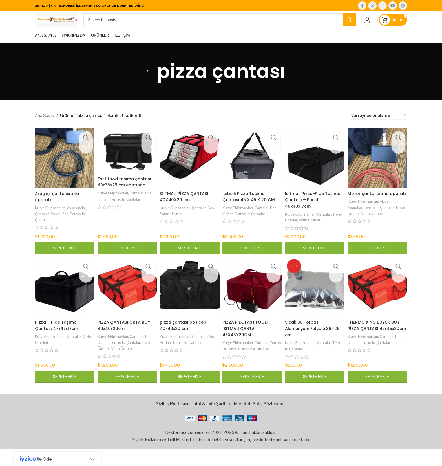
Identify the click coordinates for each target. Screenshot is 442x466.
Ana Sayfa (44, 128)
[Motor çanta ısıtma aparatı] (378, 170)
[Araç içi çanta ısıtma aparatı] (63, 170)
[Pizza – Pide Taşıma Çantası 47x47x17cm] (63, 299)
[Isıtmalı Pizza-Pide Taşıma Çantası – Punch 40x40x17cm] (315, 170)
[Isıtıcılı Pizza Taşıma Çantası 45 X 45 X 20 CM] (252, 170)
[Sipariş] (379, 128)
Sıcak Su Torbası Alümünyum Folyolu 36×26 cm (309, 339)
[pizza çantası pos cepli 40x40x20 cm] (189, 299)
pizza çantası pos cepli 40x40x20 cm (187, 336)
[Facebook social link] (362, 6)
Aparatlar (358, 224)
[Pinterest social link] (403, 6)
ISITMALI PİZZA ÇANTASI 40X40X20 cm (187, 207)
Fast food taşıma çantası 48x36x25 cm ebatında (122, 196)
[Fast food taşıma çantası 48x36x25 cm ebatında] (126, 162)
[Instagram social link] (382, 6)
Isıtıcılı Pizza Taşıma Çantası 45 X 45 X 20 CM (252, 207)
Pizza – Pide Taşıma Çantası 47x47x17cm (58, 336)
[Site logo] (70, 26)
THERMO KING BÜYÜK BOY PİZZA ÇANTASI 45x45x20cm (378, 339)
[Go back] (150, 84)
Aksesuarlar (79, 218)
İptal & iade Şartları (211, 421)
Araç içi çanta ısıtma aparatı (58, 207)
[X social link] (372, 6)
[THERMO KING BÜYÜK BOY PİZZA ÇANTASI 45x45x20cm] (378, 299)
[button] (63, 259)
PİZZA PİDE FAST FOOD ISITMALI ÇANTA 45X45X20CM (248, 339)
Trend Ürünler (299, 230)
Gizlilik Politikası (172, 421)
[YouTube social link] (392, 6)
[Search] (233, 26)
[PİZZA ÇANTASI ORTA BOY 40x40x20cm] (126, 299)
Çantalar (43, 224)
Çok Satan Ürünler (177, 224)
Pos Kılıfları (62, 224)
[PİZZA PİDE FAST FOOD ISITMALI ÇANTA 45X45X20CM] (252, 299)
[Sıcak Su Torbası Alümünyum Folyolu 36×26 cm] (315, 299)
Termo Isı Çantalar (136, 216)
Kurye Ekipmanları (51, 218)
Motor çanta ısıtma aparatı (372, 207)
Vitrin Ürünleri (325, 230)
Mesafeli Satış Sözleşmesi (260, 421)
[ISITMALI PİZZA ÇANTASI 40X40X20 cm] (189, 170)
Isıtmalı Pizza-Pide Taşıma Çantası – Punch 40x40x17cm (314, 210)
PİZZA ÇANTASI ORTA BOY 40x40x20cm (126, 336)
